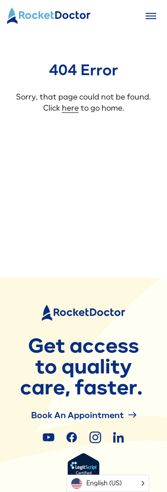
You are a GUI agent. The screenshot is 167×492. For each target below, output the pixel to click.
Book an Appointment (83, 414)
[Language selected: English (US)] (107, 483)
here (70, 108)
